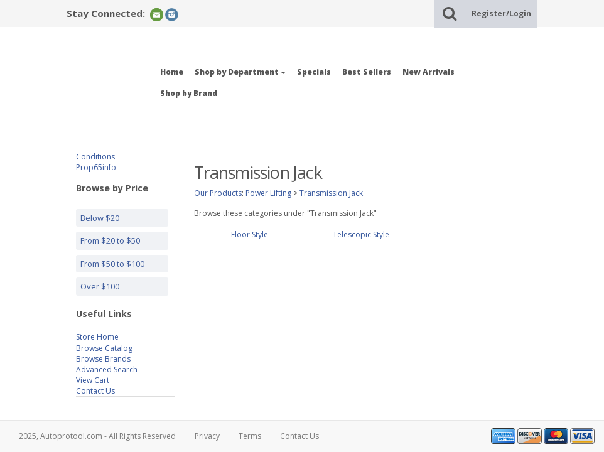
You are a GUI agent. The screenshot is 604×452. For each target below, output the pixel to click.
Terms (250, 436)
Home (171, 72)
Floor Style (249, 234)
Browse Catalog (104, 348)
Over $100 (99, 286)
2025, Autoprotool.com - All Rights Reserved (97, 436)
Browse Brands (103, 358)
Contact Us (95, 390)
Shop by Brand (188, 93)
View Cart (92, 380)
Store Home (97, 336)
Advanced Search (107, 369)
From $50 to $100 (112, 263)
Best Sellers (366, 72)
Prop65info (96, 167)
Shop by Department (240, 72)
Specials (314, 72)
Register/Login (501, 13)
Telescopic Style (361, 234)
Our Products (218, 193)
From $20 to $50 (110, 240)
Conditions (95, 156)
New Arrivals (428, 72)
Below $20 (99, 217)
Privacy (207, 436)
